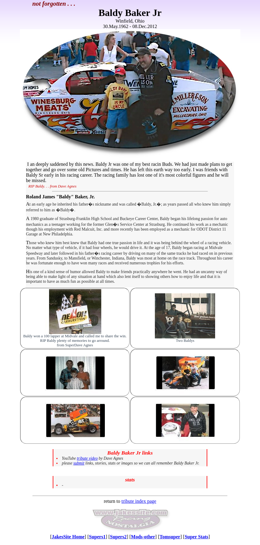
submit (78, 463)
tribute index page (138, 501)
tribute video (87, 458)
